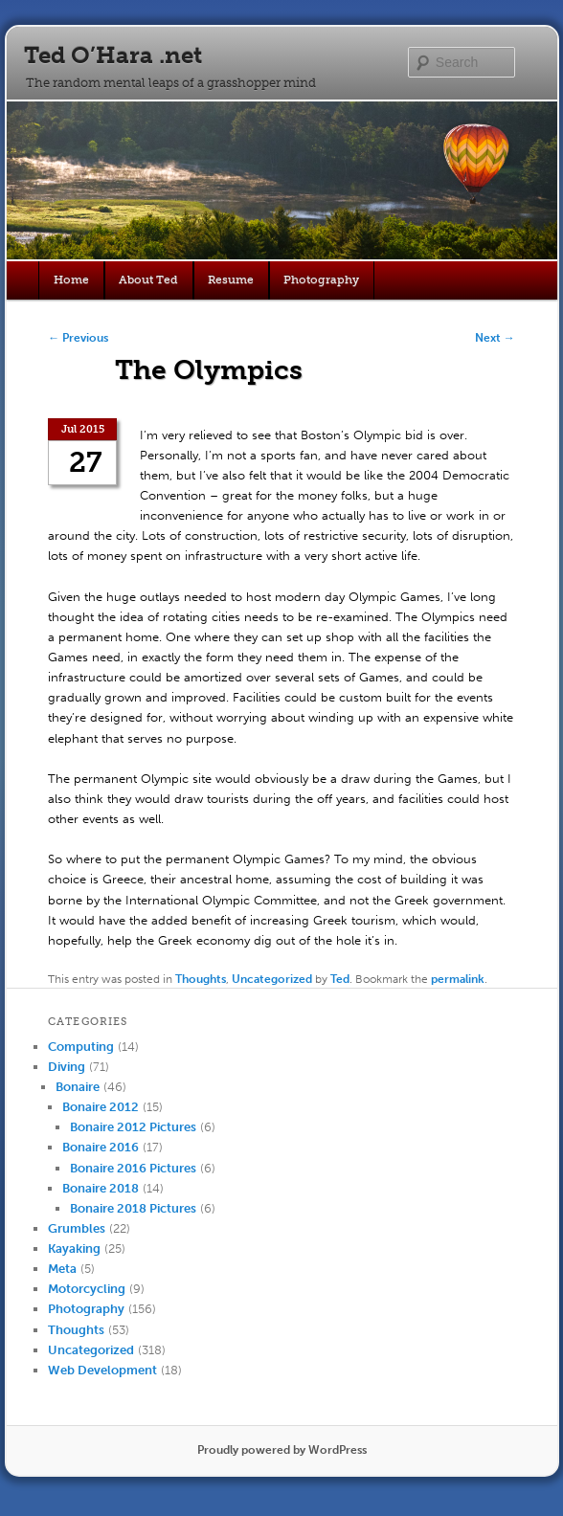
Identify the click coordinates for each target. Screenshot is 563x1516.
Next (495, 338)
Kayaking (74, 1248)
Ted (339, 979)
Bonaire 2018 (100, 1188)
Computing (81, 1046)
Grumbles (76, 1228)
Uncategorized (272, 979)
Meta (62, 1268)
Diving (66, 1066)
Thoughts (200, 979)
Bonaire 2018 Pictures (133, 1208)
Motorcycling (86, 1289)
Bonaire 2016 (100, 1147)
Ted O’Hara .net (113, 55)
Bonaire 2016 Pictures (133, 1168)
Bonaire (78, 1087)
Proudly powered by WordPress (282, 1450)
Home (71, 279)
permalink (457, 979)
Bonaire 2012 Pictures (133, 1127)
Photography (321, 279)
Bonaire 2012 (100, 1107)
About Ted (148, 279)
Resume (231, 279)
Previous (78, 338)
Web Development (102, 1370)
